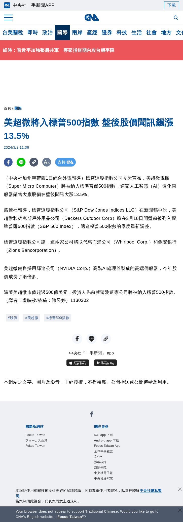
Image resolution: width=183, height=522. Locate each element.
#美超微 (31, 318)
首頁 (7, 108)
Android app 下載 (110, 442)
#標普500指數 (57, 318)
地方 (166, 32)
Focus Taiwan (38, 435)
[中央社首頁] (91, 17)
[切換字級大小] (46, 162)
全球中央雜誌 (106, 455)
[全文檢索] (176, 18)
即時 (32, 32)
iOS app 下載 (106, 435)
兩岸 (77, 32)
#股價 (12, 318)
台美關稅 (12, 32)
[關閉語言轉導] (180, 510)
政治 (47, 32)
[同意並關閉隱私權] (180, 490)
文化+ (99, 461)
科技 (122, 32)
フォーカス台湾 (40, 442)
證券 (107, 32)
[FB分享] (8, 162)
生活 (136, 32)
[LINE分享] (21, 162)
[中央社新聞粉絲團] (91, 415)
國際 (62, 32)
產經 (92, 32)
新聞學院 (102, 474)
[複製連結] (33, 162)
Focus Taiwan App (111, 448)
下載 (171, 5)
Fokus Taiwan (38, 448)
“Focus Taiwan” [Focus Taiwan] (70, 517)
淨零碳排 (102, 467)
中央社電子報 (106, 480)
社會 (151, 32)
